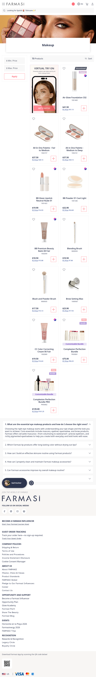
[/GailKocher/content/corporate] (9, 580)
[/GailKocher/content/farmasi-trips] (9, 631)
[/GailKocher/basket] (87, 3)
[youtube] (17, 511)
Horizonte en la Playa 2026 (14, 624)
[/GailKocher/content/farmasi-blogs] (8, 616)
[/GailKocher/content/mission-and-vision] (13, 573)
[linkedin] (24, 511)
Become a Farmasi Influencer (15, 598)
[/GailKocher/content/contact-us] (7, 590)
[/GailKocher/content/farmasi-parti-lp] (8, 609)
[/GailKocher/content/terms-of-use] (8, 551)
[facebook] (4, 511)
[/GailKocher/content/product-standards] (11, 576)
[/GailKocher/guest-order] (11, 538)
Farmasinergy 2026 (11, 627)
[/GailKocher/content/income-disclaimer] (16, 558)
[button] (14, 76)
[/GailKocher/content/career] (5, 587)
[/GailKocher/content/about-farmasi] (9, 569)
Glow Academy (9, 605)
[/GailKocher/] (15, 4)
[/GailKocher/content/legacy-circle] (8, 642)
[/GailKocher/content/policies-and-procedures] (13, 554)
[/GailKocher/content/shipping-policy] (10, 547)
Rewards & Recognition (13, 639)
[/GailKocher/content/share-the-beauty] (10, 612)
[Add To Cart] (84, 108)
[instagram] (11, 511)
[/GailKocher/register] (15, 524)
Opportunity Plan (10, 602)
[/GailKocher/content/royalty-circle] (8, 646)
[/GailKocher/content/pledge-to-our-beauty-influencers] (18, 583)
